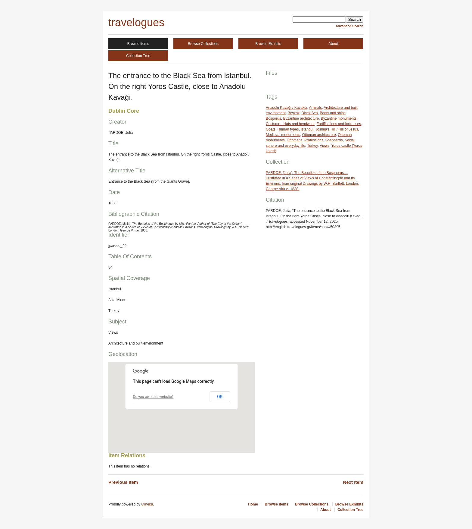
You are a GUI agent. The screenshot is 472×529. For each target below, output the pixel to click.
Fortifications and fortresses (339, 124)
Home (253, 504)
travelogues (136, 22)
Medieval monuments (283, 135)
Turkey (312, 145)
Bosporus (273, 118)
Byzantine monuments (339, 118)
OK (219, 396)
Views (324, 145)
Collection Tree (138, 56)
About (333, 44)
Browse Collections (203, 44)
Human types (288, 129)
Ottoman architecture (319, 135)
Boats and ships (332, 113)
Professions (313, 140)
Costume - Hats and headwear (290, 124)
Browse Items (138, 44)
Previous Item (123, 482)
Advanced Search (349, 26)
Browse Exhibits (268, 44)
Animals (315, 107)
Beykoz (294, 113)
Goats (270, 129)
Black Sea (310, 113)
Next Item (353, 482)
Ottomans (294, 140)
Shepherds (334, 140)
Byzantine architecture (301, 118)
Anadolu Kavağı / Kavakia (286, 107)
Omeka (147, 504)
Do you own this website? (153, 397)
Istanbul (307, 129)
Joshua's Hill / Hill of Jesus (336, 129)
